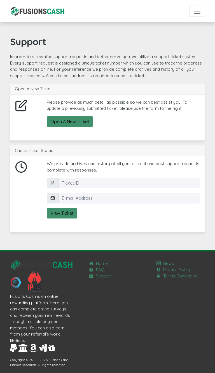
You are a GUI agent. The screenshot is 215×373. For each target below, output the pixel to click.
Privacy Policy (173, 269)
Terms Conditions (176, 276)
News (165, 263)
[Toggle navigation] (197, 11)
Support (100, 276)
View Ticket (62, 213)
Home (98, 263)
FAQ (96, 269)
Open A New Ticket (69, 121)
